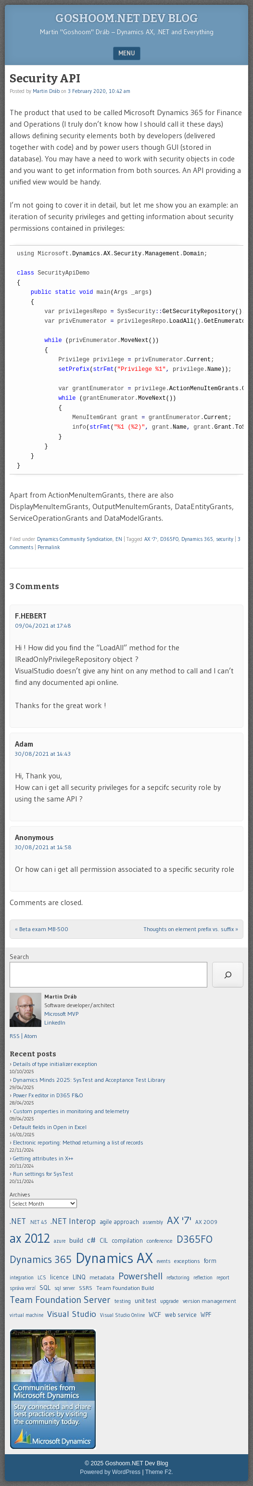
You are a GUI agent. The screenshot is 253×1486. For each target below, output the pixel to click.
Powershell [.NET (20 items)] (140, 1276)
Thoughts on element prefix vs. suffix (190, 929)
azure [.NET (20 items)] (59, 1241)
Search (19, 956)
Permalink (49, 547)
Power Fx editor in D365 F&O (48, 1095)
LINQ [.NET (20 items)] (79, 1277)
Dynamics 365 (197, 539)
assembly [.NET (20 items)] (153, 1222)
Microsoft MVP (61, 1013)
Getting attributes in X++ (43, 1158)
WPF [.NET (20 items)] (206, 1314)
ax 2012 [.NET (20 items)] (30, 1238)
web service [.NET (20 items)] (181, 1314)
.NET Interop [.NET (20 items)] (73, 1221)
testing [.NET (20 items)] (122, 1301)
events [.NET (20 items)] (163, 1261)
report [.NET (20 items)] (222, 1278)
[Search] (227, 975)
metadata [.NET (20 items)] (101, 1277)
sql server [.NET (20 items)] (64, 1288)
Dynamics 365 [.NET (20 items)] (41, 1259)
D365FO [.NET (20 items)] (195, 1239)
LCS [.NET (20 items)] (42, 1278)
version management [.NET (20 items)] (209, 1300)
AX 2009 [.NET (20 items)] (206, 1222)
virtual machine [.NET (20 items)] (26, 1315)
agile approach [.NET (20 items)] (119, 1221)
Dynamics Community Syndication (75, 539)
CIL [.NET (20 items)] (104, 1240)
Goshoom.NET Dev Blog (126, 18)
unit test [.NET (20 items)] (145, 1300)
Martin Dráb (46, 91)
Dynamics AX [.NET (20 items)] (114, 1258)
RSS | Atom (23, 1035)
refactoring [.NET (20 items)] (178, 1278)
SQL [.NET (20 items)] (45, 1287)
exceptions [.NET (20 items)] (187, 1260)
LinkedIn (54, 1022)
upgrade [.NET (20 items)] (169, 1301)
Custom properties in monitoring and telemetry (71, 1111)
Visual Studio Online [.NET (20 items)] (122, 1315)
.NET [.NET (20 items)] (18, 1221)
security (224, 539)
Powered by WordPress (110, 1472)
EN (118, 539)
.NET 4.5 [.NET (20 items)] (38, 1222)
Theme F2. (159, 1472)
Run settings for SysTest (43, 1173)
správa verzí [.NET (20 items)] (23, 1288)
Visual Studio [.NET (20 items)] (71, 1313)
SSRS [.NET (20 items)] (85, 1287)
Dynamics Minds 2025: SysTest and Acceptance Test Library (89, 1079)
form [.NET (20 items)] (210, 1260)
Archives (20, 1194)
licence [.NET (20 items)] (59, 1277)
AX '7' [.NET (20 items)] (179, 1220)
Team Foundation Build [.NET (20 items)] (125, 1287)
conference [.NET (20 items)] (160, 1240)
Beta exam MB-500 (41, 929)
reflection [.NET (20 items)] (203, 1278)
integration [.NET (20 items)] (22, 1278)
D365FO (169, 539)
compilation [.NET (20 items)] (127, 1240)
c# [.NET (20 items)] (91, 1240)
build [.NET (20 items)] (76, 1240)
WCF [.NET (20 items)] (155, 1314)
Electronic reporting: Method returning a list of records (78, 1142)
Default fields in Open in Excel (50, 1127)
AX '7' (150, 539)
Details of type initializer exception (55, 1063)
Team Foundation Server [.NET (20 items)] (60, 1299)
